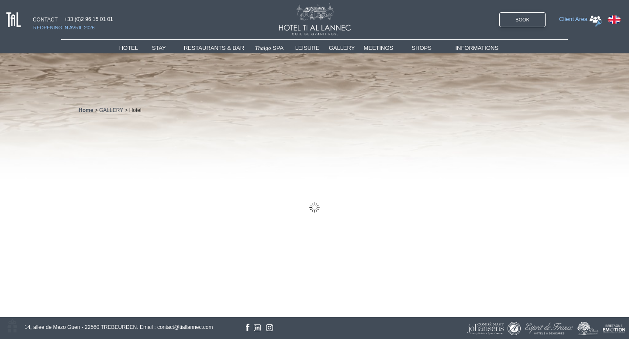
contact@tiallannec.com (185, 327)
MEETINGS (378, 48)
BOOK (522, 19)
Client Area (573, 19)
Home (86, 110)
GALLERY (342, 48)
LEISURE (307, 48)
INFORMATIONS (476, 48)
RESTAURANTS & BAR (214, 48)
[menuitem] (135, 47)
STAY (159, 48)
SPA (269, 48)
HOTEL (130, 48)
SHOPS (421, 48)
